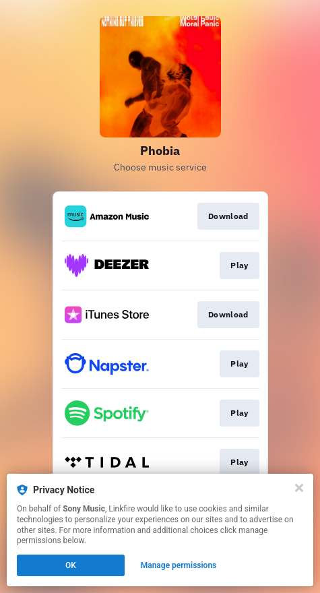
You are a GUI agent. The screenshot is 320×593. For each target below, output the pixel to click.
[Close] (299, 488)
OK (70, 565)
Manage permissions (179, 565)
